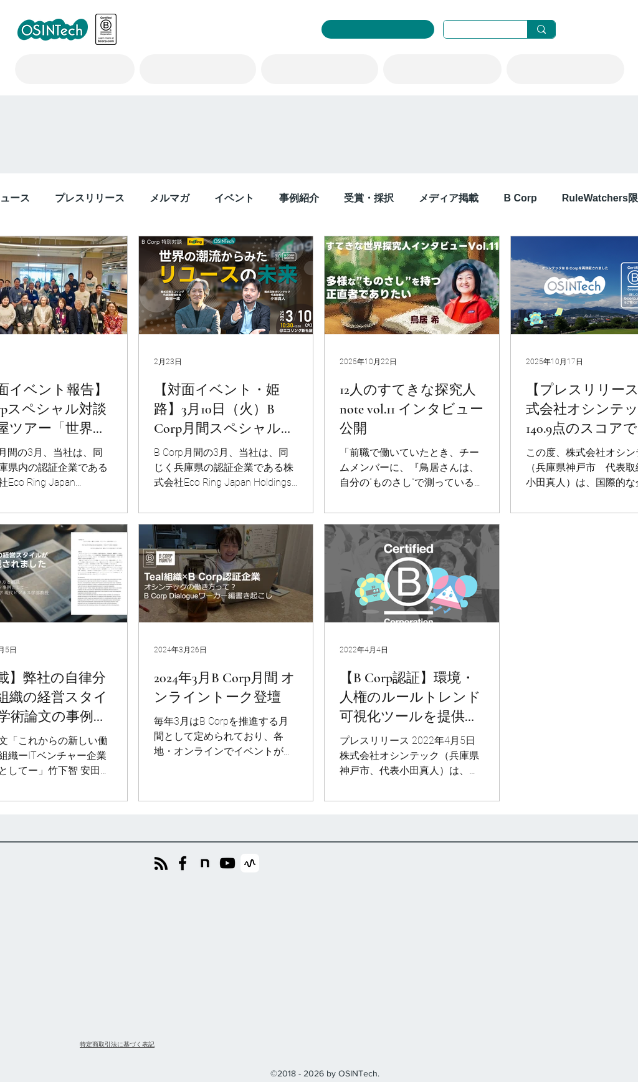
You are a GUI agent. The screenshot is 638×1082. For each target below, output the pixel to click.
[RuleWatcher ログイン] (377, 29)
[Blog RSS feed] (161, 864)
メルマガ (169, 198)
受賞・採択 (369, 198)
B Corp (519, 198)
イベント (234, 198)
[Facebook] (182, 863)
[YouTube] (227, 863)
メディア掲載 (448, 198)
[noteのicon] (205, 863)
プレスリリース (90, 198)
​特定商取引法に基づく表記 (117, 1044)
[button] (75, 69)
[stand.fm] (249, 863)
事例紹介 (299, 198)
